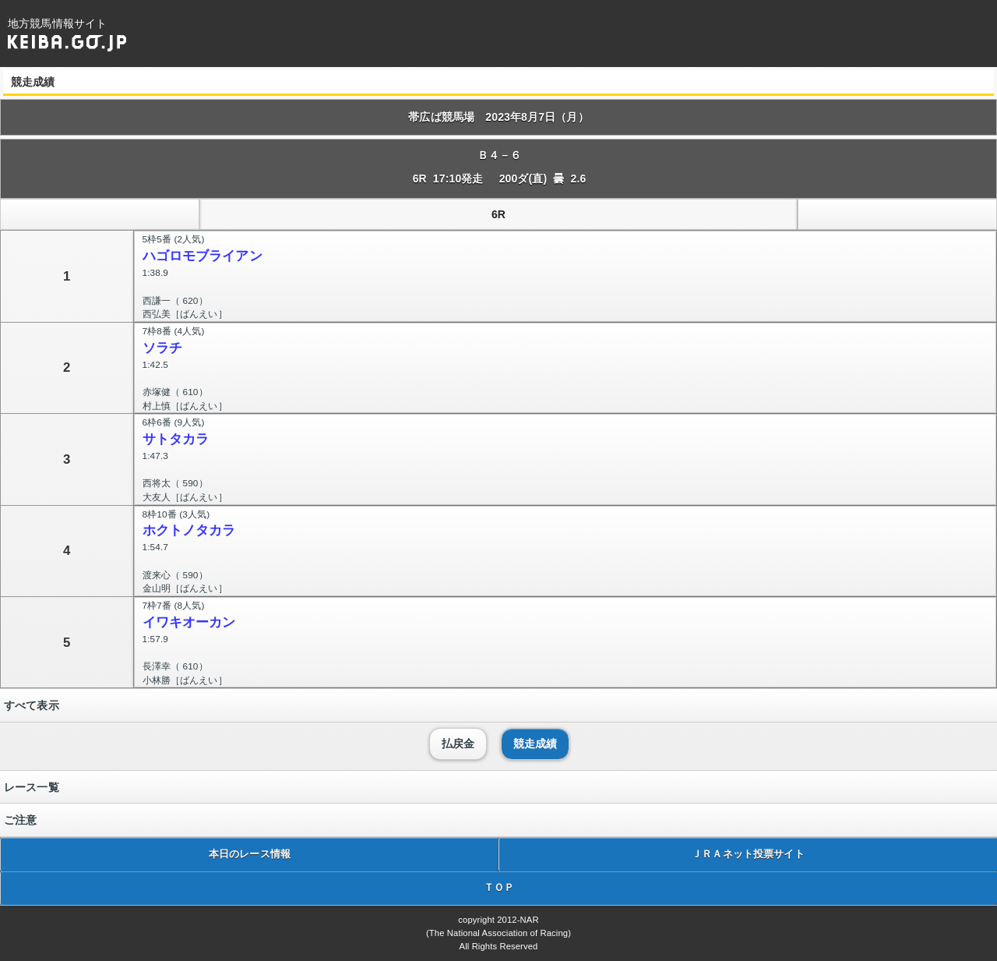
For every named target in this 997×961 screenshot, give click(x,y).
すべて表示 (31, 705)
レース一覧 (31, 787)
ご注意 (20, 820)
